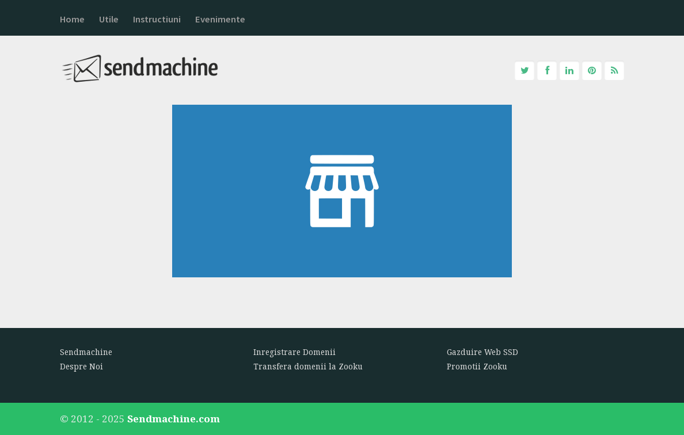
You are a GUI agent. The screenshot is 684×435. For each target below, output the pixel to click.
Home (72, 19)
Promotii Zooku (477, 366)
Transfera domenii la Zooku (308, 366)
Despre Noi (81, 366)
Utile (109, 19)
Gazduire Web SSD (482, 352)
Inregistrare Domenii (294, 352)
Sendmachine (86, 352)
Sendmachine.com (173, 418)
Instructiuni (157, 19)
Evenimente (220, 19)
